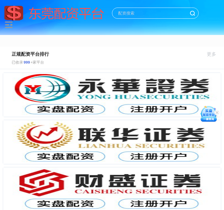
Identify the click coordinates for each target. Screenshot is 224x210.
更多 (214, 54)
